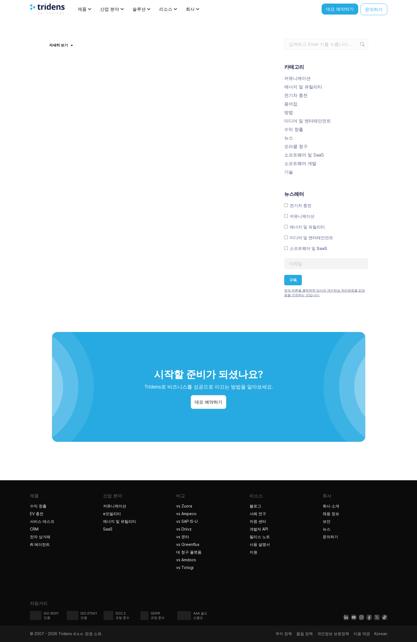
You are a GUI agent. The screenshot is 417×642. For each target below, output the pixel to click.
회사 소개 (331, 506)
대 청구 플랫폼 (188, 552)
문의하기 (330, 536)
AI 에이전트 (40, 544)
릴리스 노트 (260, 536)
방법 (288, 112)
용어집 (290, 104)
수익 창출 (293, 129)
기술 (288, 172)
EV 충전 (36, 513)
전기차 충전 (296, 95)
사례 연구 (258, 513)
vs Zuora (184, 506)
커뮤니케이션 (297, 78)
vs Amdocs (186, 559)
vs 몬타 (182, 536)
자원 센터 (258, 521)
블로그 (255, 506)
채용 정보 (331, 513)
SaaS (107, 529)
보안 (326, 521)
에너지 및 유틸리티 (303, 87)
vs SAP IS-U (187, 521)
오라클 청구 (296, 146)
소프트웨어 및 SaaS (304, 155)
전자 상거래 (40, 536)
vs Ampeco (186, 513)
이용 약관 (362, 633)
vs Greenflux (188, 544)
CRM (34, 529)
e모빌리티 (112, 513)
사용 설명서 (260, 544)
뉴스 (288, 138)
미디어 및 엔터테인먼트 (307, 121)
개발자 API (259, 529)
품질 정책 (304, 633)
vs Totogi (185, 567)
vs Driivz (184, 529)
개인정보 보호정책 (333, 633)
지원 (253, 552)
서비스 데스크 (42, 521)
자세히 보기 (61, 45)
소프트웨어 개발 (300, 163)
